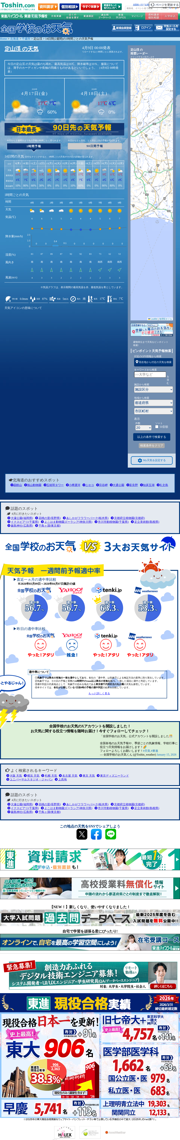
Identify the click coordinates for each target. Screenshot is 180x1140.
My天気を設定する (152, 460)
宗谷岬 (102, 485)
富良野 (132, 485)
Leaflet (152, 319)
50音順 (163, 426)
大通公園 (117, 485)
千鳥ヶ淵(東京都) (48, 525)
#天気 (146, 750)
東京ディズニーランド (113, 775)
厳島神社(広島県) (20, 525)
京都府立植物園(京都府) (128, 518)
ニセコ (88, 485)
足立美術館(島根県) (145, 521)
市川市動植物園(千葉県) (111, 521)
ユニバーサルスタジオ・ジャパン (29, 779)
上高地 (61, 779)
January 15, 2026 (166, 754)
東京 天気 (87, 775)
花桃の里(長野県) (48, 518)
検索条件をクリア (151, 445)
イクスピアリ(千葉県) (23, 521)
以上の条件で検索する (151, 436)
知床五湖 (147, 485)
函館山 (16, 485)
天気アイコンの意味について (23, 307)
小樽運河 (73, 485)
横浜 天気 (31, 775)
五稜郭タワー (54, 485)
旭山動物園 (32, 485)
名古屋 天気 (68, 775)
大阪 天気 (14, 775)
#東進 (154, 750)
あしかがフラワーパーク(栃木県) (86, 518)
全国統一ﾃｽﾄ (138, 4)
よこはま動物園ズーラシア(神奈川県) (66, 521)
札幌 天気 (49, 775)
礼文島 (162, 485)
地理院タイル (165, 319)
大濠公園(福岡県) (20, 518)
